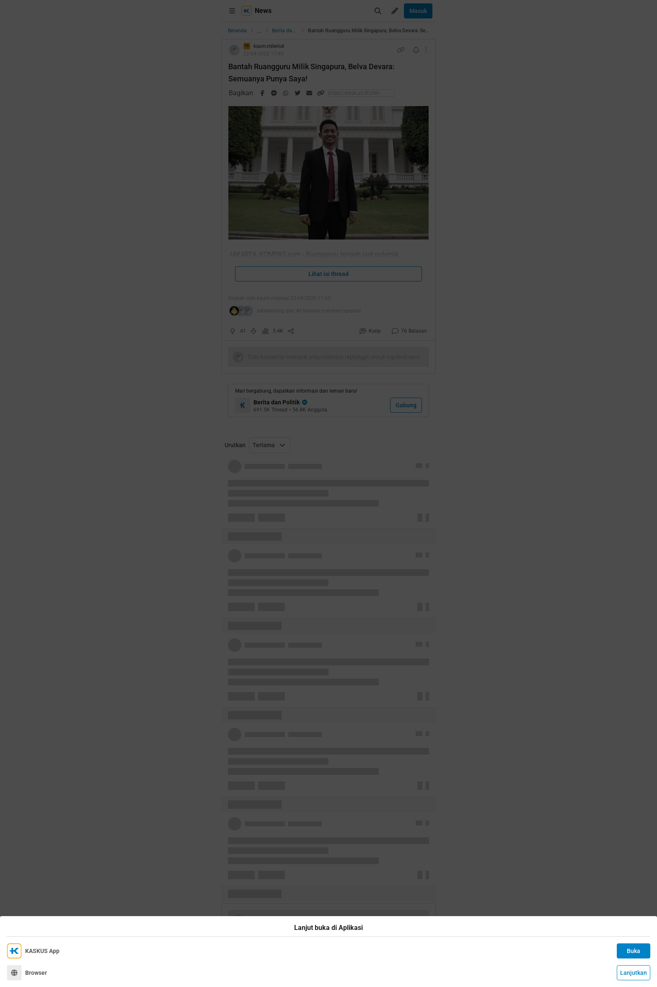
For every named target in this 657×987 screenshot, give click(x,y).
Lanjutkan (633, 972)
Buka (633, 951)
